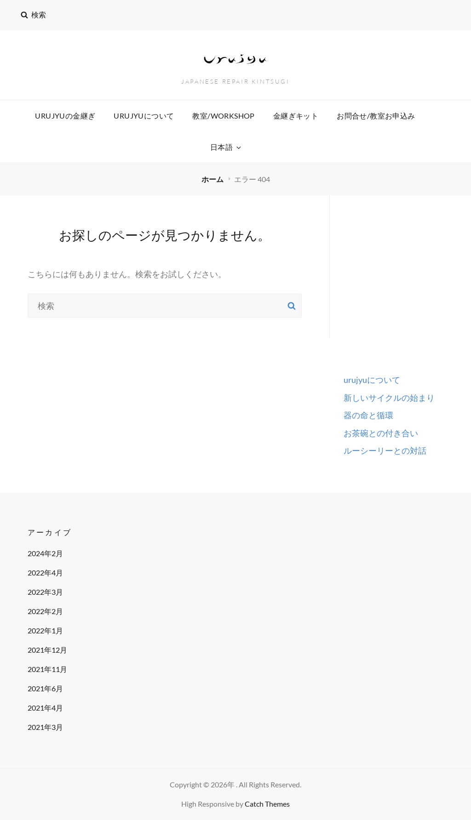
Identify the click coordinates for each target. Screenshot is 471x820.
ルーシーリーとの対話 (385, 450)
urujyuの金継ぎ (65, 115)
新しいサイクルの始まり (389, 398)
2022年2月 (45, 611)
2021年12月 (47, 649)
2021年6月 (45, 688)
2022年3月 (45, 591)
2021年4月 (45, 707)
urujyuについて (144, 115)
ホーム (213, 179)
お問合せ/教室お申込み (376, 115)
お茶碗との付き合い (381, 433)
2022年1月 (45, 630)
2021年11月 (47, 669)
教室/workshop (223, 115)
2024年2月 (45, 553)
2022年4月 (45, 572)
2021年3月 (45, 727)
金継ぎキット (295, 115)
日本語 (226, 146)
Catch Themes (267, 803)
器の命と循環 (368, 415)
